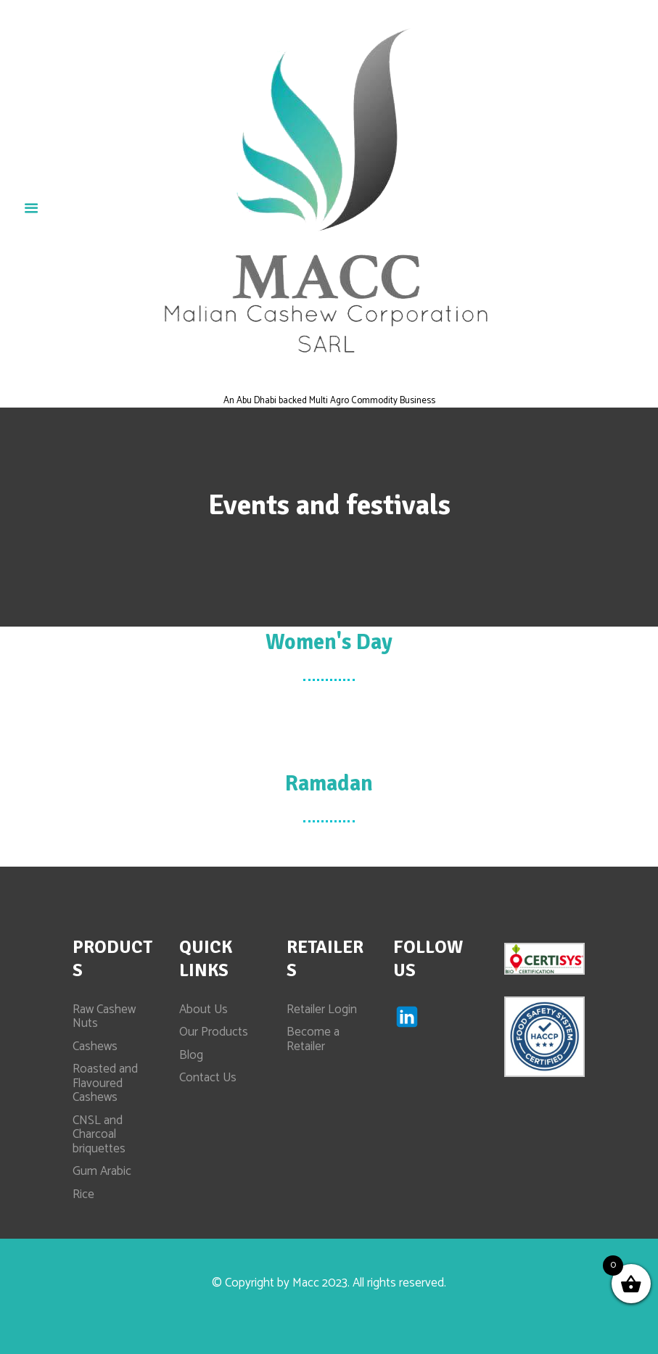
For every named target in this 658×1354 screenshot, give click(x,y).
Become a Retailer (313, 1039)
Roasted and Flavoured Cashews (105, 1083)
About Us (203, 1009)
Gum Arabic (102, 1171)
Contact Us (208, 1078)
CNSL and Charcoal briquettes (99, 1134)
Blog (191, 1055)
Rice (83, 1194)
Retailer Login (322, 1009)
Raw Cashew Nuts (104, 1016)
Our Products (213, 1032)
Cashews (95, 1046)
